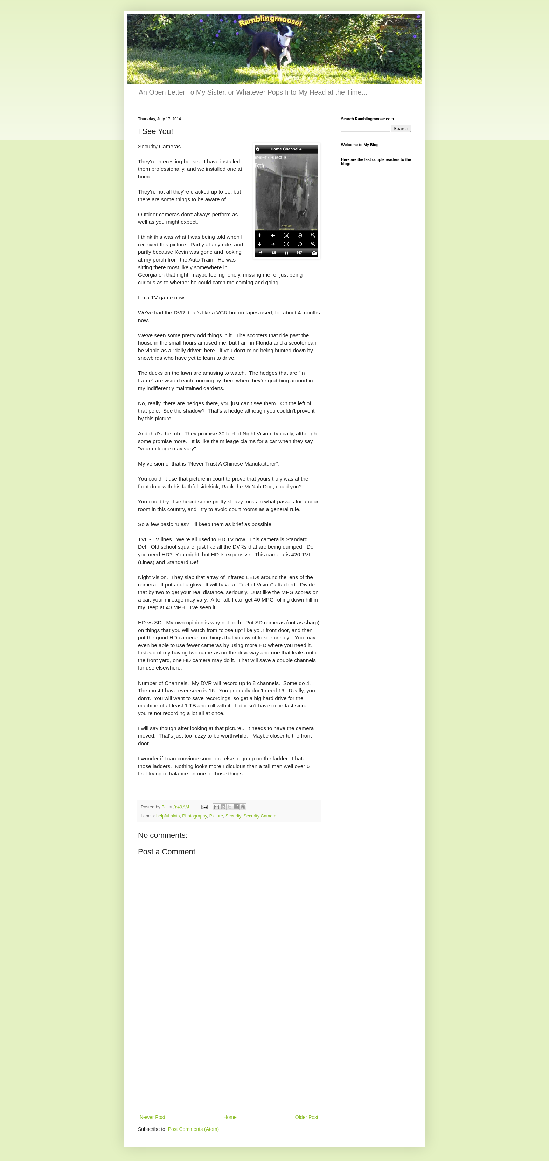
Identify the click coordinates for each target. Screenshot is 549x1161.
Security (233, 816)
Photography (194, 816)
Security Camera (260, 816)
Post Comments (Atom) (193, 1129)
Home (229, 1117)
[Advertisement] (229, 1060)
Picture (216, 816)
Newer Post (152, 1117)
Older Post (306, 1117)
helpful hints (168, 816)
